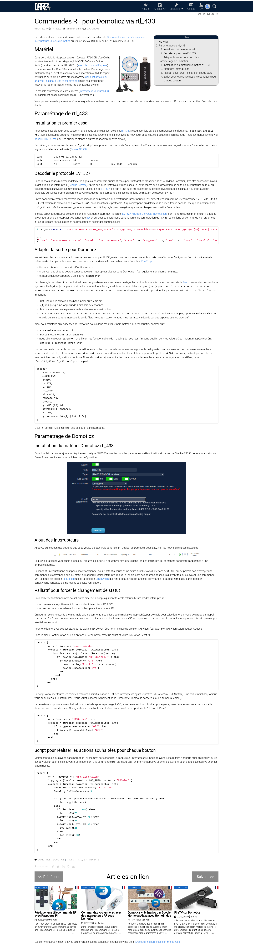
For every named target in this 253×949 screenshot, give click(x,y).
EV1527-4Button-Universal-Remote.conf (144, 212)
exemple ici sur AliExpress (92, 65)
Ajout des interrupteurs (176, 68)
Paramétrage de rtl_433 (172, 45)
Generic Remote (77, 184)
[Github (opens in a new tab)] (199, 14)
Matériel (163, 41)
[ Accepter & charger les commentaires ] (157, 935)
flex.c (186, 279)
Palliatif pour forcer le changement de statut (188, 72)
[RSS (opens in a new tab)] (217, 14)
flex (88, 216)
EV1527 (105, 188)
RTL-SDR (71, 853)
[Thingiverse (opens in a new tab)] (208, 14)
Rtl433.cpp (147, 259)
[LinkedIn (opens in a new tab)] (204, 14)
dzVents (94, 853)
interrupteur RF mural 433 (94, 91)
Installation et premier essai (179, 49)
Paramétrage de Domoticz (173, 61)
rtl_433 (125, 130)
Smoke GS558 (79, 148)
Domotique (44, 853)
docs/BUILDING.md (45, 138)
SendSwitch (102, 572)
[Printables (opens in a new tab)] (213, 14)
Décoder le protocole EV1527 (180, 53)
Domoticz (58, 853)
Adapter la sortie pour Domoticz (181, 57)
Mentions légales (142, 945)
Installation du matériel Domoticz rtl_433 (187, 65)
